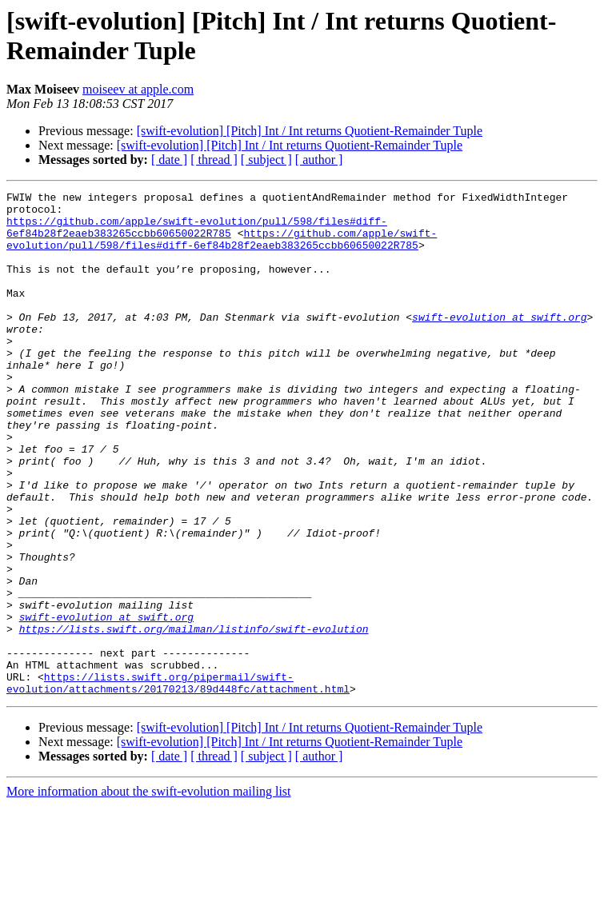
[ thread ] (214, 159)
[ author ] (319, 159)
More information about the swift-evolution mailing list (148, 892)
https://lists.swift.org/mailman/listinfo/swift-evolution (194, 717)
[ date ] (169, 159)
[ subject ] (266, 159)
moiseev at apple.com (138, 89)
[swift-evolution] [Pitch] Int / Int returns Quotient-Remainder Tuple (309, 131)
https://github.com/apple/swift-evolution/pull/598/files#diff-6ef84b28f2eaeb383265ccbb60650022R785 (196, 235)
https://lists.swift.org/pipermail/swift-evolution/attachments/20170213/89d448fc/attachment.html (178, 782)
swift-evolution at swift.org (499, 343)
